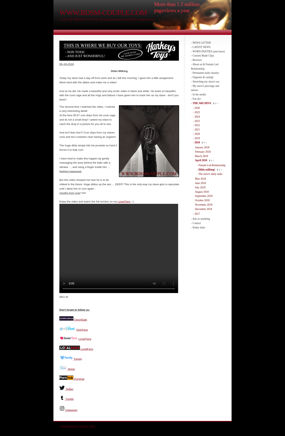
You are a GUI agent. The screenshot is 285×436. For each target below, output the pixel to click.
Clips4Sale (80, 319)
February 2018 (203, 151)
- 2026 (196, 107)
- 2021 (196, 129)
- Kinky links (198, 227)
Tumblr (70, 398)
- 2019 (196, 138)
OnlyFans (82, 329)
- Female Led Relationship (211, 165)
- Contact (196, 223)
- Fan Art (196, 98)
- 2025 (196, 112)
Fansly (77, 358)
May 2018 (200, 178)
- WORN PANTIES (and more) (208, 51)
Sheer (71, 368)
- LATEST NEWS (201, 47)
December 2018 (203, 209)
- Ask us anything (200, 218)
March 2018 (201, 156)
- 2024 (196, 116)
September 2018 (204, 196)
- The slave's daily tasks (209, 173)
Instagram (71, 409)
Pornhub (78, 378)
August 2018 (202, 191)
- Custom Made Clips (202, 55)
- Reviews (196, 59)
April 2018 (201, 160)
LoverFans (124, 201)
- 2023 (196, 121)
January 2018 (202, 147)
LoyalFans (86, 348)
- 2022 (196, 125)
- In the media (198, 94)
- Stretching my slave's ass (205, 81)
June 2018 (200, 183)
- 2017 (196, 213)
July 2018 (200, 187)
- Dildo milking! (206, 169)
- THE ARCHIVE (201, 103)
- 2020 (196, 133)
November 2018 (203, 204)
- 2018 (196, 142)
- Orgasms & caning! (202, 77)
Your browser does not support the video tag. (118, 248)
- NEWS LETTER (201, 42)
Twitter (69, 388)
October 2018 (202, 200)
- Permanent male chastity (205, 72)
